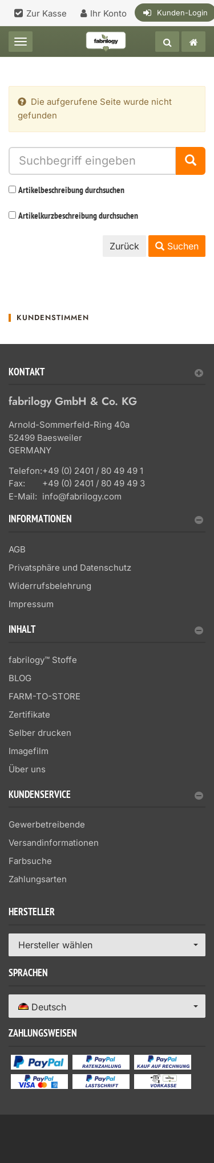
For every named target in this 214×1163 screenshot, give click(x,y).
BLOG (20, 678)
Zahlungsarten (38, 879)
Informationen (106, 520)
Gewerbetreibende (47, 824)
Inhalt (106, 630)
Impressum (31, 604)
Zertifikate (29, 714)
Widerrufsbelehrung (50, 585)
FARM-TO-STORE (44, 696)
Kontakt (106, 373)
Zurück (124, 246)
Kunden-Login (182, 12)
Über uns (27, 769)
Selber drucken (40, 732)
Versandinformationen (54, 842)
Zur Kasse (46, 13)
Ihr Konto (108, 13)
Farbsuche (30, 860)
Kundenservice (106, 796)
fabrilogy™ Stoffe (43, 659)
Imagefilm (29, 751)
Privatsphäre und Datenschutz (70, 567)
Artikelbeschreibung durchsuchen (71, 190)
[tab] (107, 377)
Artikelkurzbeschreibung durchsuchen (78, 216)
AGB (17, 549)
